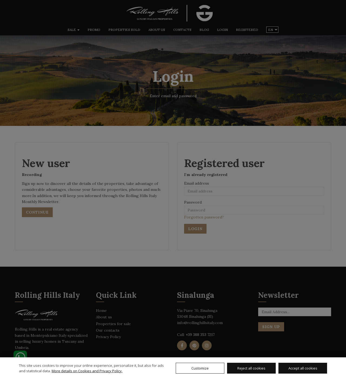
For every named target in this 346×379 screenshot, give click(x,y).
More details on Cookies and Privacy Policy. (87, 370)
